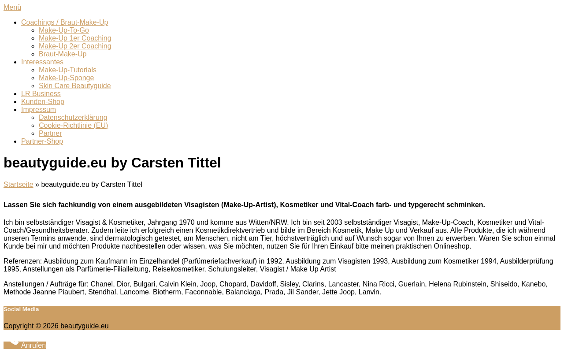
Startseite (18, 184)
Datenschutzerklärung (73, 117)
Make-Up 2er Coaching (75, 46)
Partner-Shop (42, 141)
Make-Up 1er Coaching (75, 38)
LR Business (41, 93)
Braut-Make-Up (62, 54)
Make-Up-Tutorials (67, 70)
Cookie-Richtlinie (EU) (73, 125)
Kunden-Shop (42, 101)
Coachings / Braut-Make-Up (64, 22)
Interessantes (42, 62)
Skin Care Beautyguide (75, 85)
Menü (12, 7)
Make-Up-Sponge (66, 78)
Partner (50, 133)
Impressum (38, 109)
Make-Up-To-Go (64, 30)
